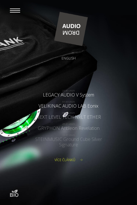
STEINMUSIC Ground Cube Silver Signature (68, 142)
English (69, 58)
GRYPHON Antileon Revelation (69, 128)
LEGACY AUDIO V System (68, 95)
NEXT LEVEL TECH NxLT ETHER (68, 117)
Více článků (64, 159)
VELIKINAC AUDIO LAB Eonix (68, 106)
